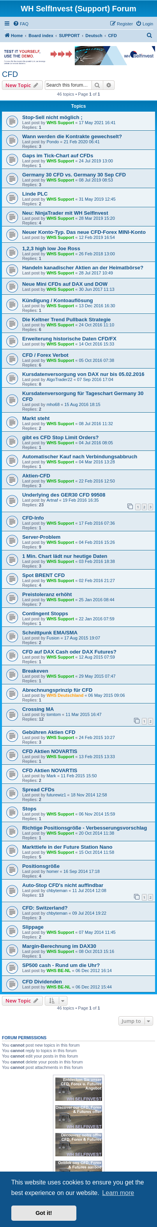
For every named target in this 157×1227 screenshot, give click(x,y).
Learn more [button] (118, 1193)
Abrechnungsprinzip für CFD (57, 690)
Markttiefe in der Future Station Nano (67, 847)
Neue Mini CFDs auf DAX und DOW (65, 284)
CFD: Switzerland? (45, 908)
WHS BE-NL (58, 970)
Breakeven (35, 671)
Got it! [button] (43, 1213)
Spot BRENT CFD (43, 575)
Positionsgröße (41, 866)
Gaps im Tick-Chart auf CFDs (57, 155)
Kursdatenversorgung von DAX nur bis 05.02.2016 (83, 374)
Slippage (33, 927)
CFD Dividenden (42, 982)
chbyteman (56, 890)
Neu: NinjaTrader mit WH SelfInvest (65, 213)
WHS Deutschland (64, 695)
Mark (51, 775)
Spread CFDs (38, 789)
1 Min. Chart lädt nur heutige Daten (64, 556)
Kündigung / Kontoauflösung (57, 300)
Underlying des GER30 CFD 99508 (63, 495)
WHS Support (60, 122)
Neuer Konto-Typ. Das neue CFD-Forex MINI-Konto (84, 232)
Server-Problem (41, 537)
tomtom (53, 714)
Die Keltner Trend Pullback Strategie (66, 319)
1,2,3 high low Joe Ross (51, 248)
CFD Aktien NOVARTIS (49, 751)
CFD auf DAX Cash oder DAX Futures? (69, 652)
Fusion (52, 638)
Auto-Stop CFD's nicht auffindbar (62, 885)
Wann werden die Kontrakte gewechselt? (72, 136)
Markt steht (35, 418)
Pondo (52, 141)
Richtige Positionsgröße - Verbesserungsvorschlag (84, 828)
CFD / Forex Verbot (45, 355)
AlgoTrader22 (59, 379)
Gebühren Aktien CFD (49, 732)
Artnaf (52, 500)
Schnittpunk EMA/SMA (50, 633)
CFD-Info (33, 518)
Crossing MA (38, 709)
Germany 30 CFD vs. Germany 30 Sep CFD (74, 175)
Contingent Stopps (45, 613)
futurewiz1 (56, 794)
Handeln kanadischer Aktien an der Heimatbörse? (82, 268)
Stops (29, 809)
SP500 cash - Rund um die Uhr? (61, 965)
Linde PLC (35, 194)
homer (52, 871)
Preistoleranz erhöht (47, 594)
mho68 (53, 404)
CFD (10, 74)
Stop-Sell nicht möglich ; (52, 117)
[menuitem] (20, 23)
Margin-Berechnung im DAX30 (59, 946)
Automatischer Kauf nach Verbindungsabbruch (79, 456)
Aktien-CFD (36, 476)
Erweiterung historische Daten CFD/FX (69, 339)
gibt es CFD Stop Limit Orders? (60, 437)
